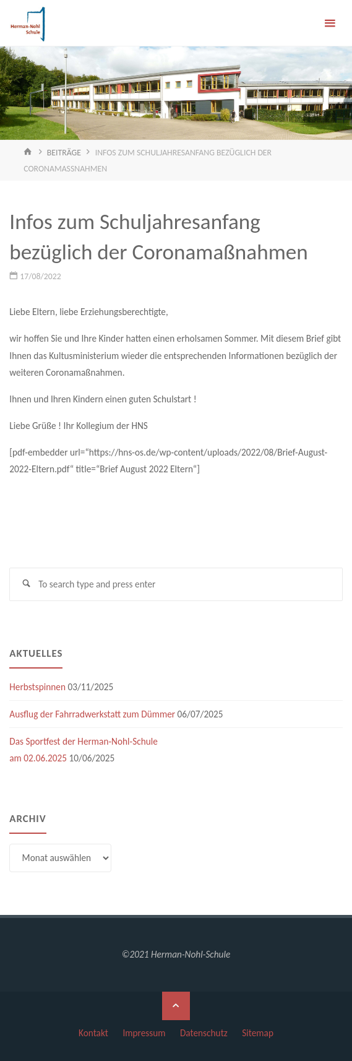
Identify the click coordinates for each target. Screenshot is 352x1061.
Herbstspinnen (37, 687)
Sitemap (257, 1033)
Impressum (143, 1033)
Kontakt (93, 1033)
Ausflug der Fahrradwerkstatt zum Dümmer (92, 714)
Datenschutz (204, 1033)
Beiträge (64, 152)
